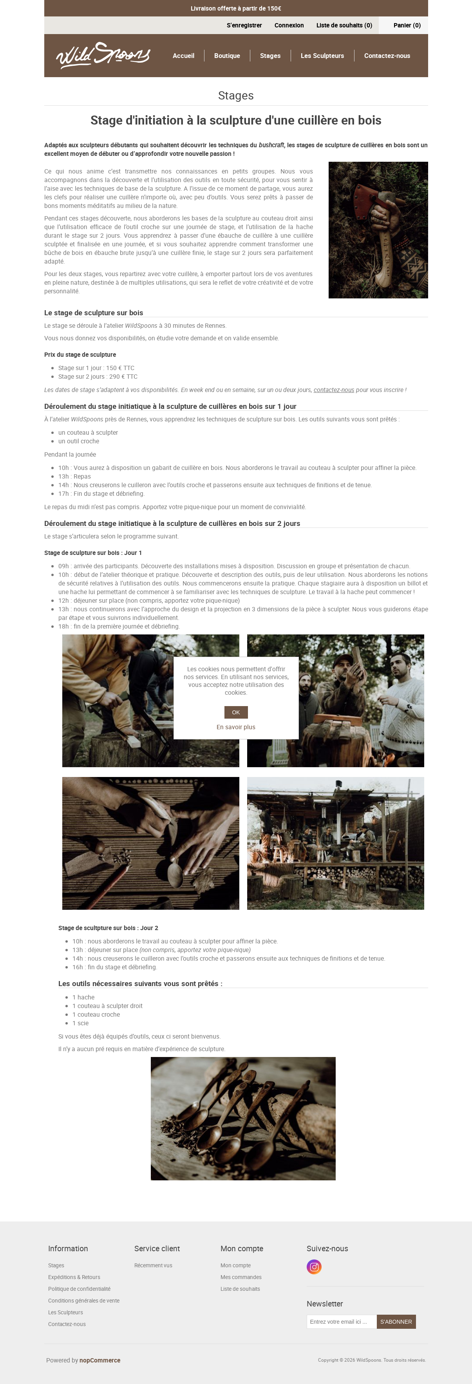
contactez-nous (334, 389)
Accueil (183, 55)
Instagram (314, 1266)
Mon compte (236, 1265)
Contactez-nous (387, 55)
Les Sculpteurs (322, 55)
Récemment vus (153, 1265)
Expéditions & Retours (74, 1277)
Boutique (227, 55)
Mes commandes (241, 1277)
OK (236, 712)
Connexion (289, 25)
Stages (270, 55)
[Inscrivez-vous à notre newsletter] (342, 1322)
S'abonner (396, 1322)
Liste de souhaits (240, 1288)
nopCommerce (100, 1360)
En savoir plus (236, 727)
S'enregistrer (244, 25)
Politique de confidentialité (79, 1288)
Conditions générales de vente (83, 1300)
